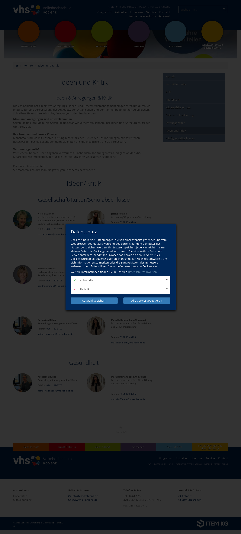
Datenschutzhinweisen (142, 272)
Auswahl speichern (94, 300)
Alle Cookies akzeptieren (146, 300)
